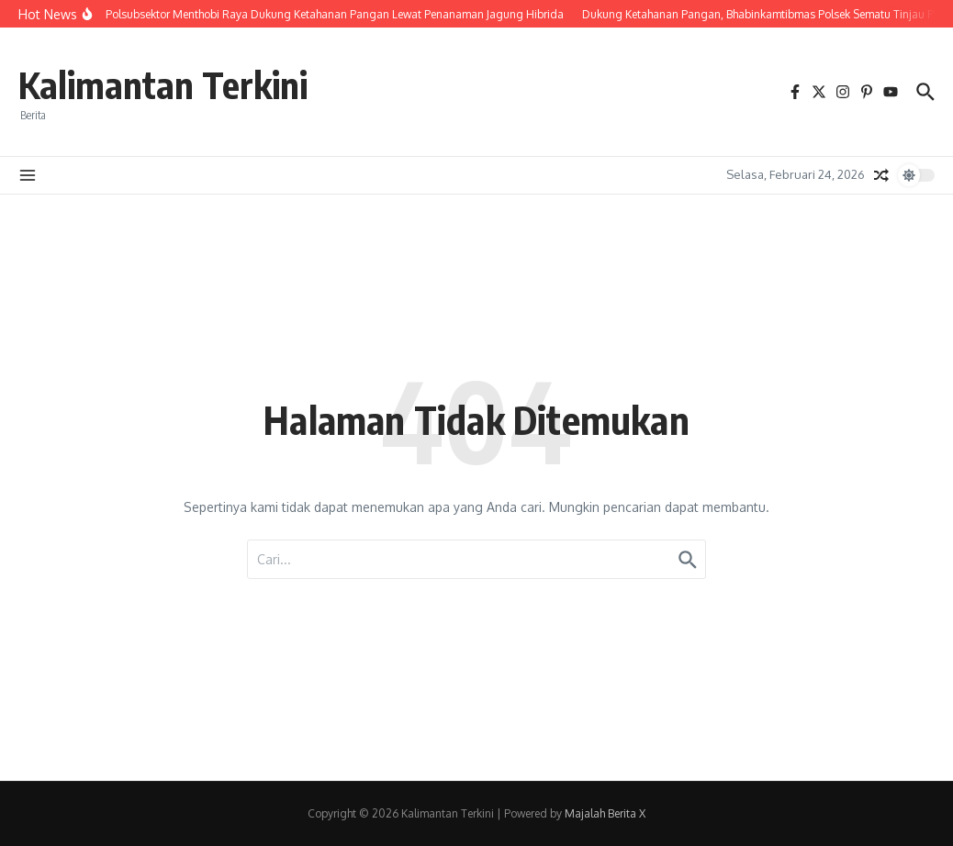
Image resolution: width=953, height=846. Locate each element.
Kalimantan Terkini (163, 84)
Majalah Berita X (605, 813)
